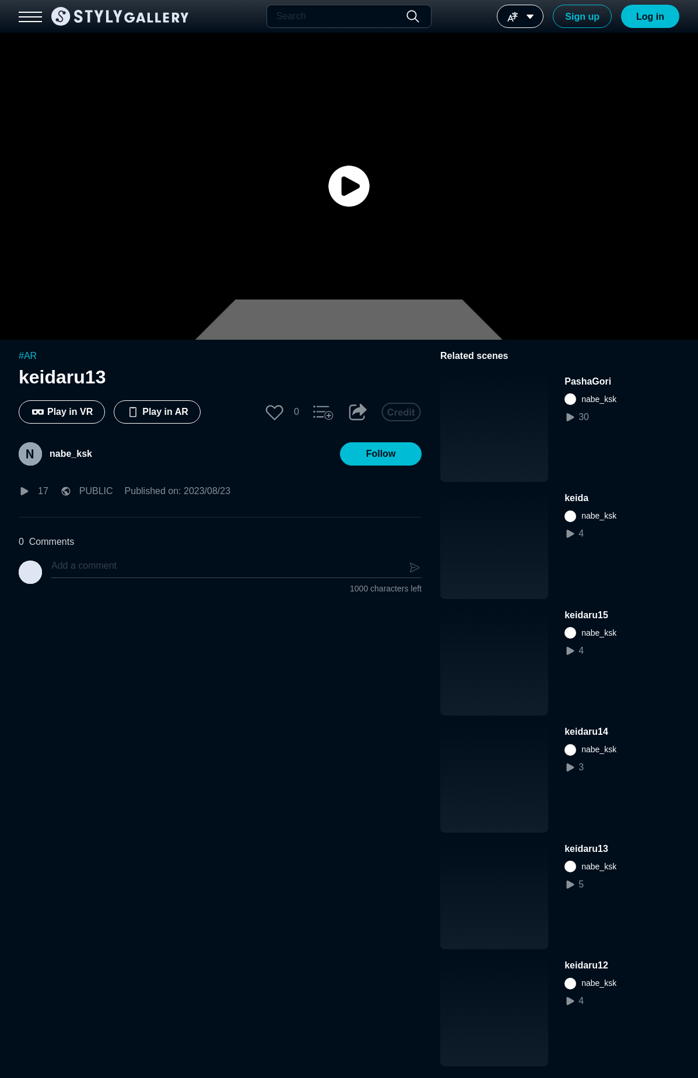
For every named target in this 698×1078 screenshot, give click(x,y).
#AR (28, 356)
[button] (274, 412)
